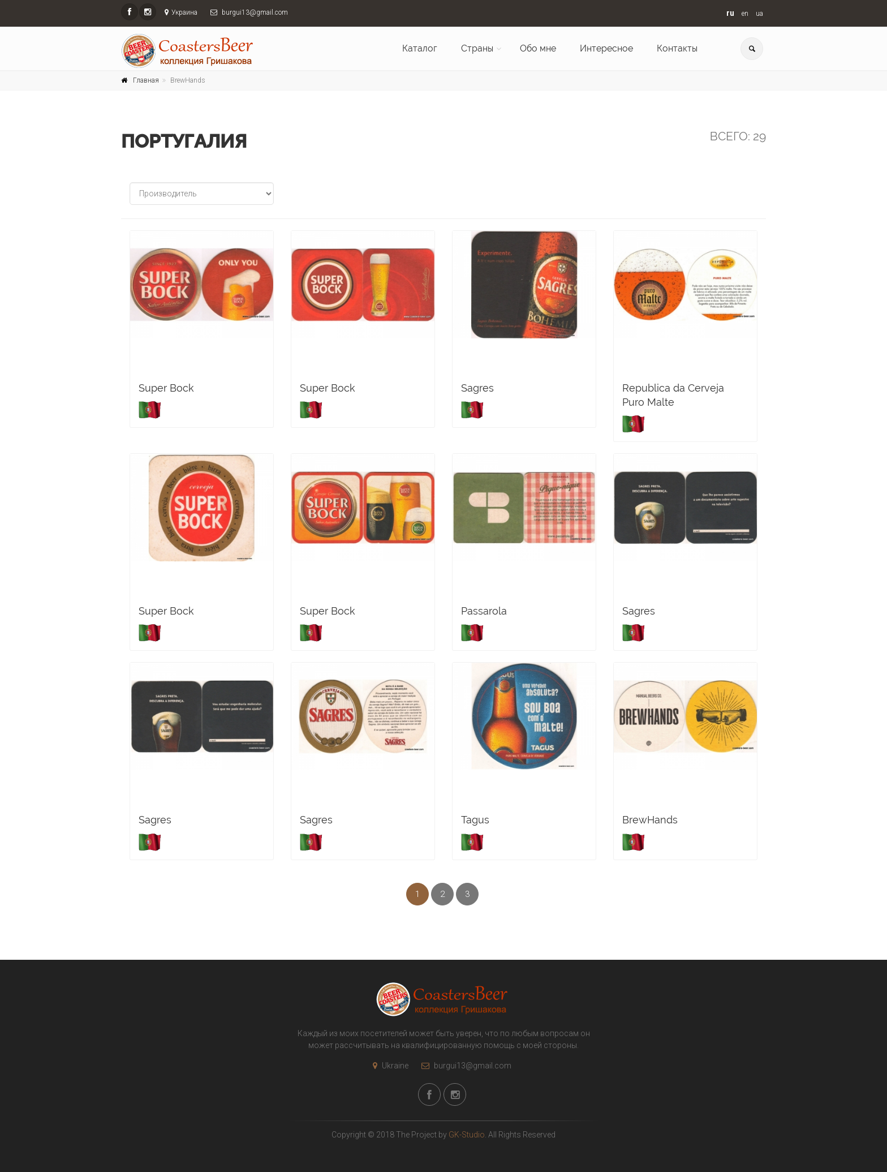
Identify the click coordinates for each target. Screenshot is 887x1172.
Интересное (606, 48)
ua (759, 14)
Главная (146, 80)
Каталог (419, 48)
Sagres (477, 388)
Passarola (484, 611)
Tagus (475, 820)
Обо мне (538, 48)
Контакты (677, 48)
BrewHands (650, 820)
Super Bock (166, 388)
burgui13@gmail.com (463, 1065)
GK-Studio (467, 1134)
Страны (477, 48)
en (745, 14)
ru (730, 13)
